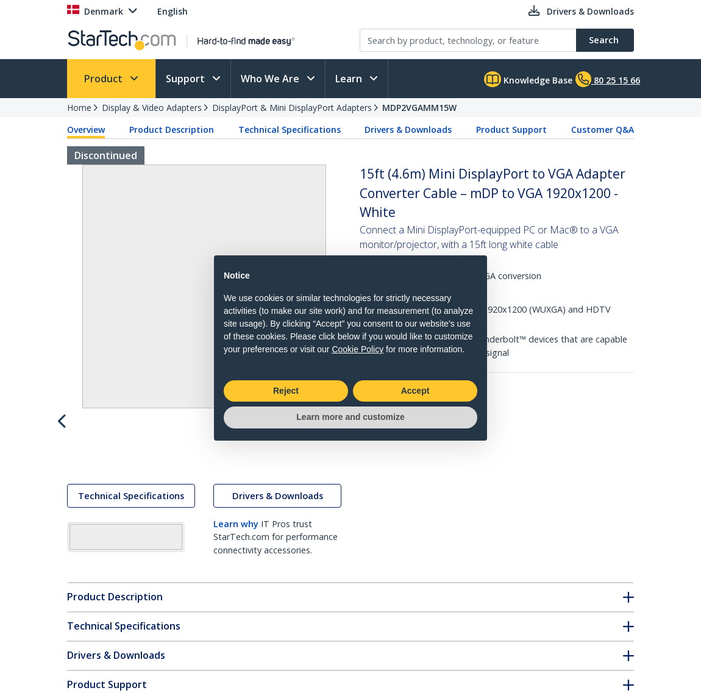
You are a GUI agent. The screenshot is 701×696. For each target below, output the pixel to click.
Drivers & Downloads (408, 129)
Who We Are (271, 78)
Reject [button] (286, 391)
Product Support (511, 129)
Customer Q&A (602, 129)
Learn (350, 78)
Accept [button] (415, 391)
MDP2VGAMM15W (419, 107)
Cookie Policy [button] (357, 349)
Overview (86, 129)
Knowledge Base (528, 79)
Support (186, 78)
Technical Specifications (289, 129)
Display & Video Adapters (152, 107)
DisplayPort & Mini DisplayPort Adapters (292, 107)
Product (104, 78)
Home (79, 107)
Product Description (171, 129)
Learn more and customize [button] (350, 417)
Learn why (235, 535)
